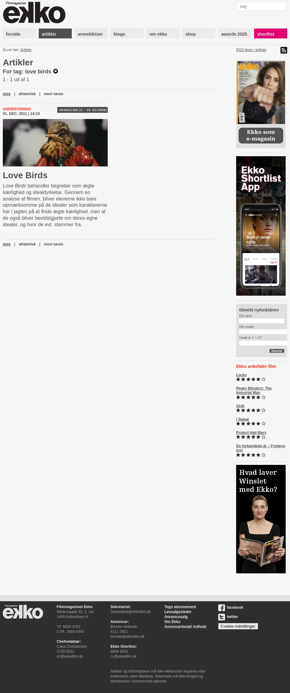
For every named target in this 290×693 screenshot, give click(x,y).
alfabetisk (27, 94)
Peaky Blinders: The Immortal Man (254, 390)
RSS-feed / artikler (251, 50)
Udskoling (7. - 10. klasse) (83, 110)
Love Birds (25, 175)
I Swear (242, 419)
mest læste (53, 94)
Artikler (26, 50)
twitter (228, 617)
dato (7, 94)
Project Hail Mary (251, 432)
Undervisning (17, 109)
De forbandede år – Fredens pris (260, 448)
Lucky (241, 375)
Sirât (240, 406)
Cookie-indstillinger (238, 626)
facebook (230, 607)
